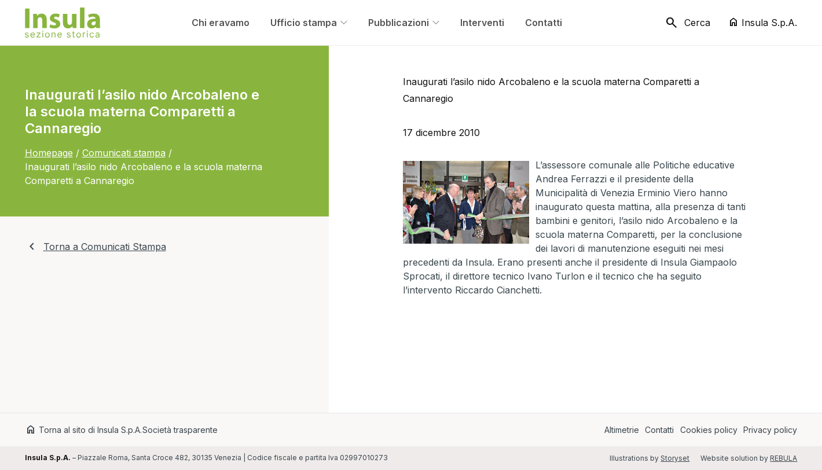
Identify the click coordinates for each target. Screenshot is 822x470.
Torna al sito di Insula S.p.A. (83, 430)
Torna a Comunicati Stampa (95, 246)
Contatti (659, 430)
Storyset (674, 458)
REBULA (783, 458)
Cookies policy (708, 430)
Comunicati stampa (124, 153)
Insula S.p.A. (762, 22)
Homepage (49, 153)
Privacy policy (770, 430)
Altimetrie (621, 430)
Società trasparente (180, 430)
